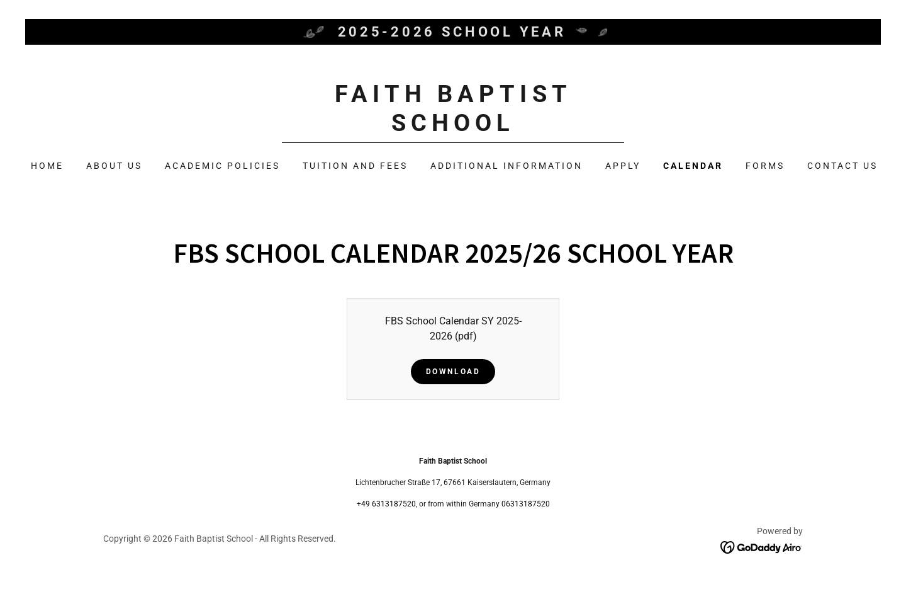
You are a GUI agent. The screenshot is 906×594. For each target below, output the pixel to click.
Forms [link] (765, 166)
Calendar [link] (693, 166)
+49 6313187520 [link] (386, 504)
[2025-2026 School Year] (453, 31)
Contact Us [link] (842, 166)
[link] (453, 128)
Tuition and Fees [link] (355, 166)
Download (453, 371)
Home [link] (47, 166)
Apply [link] (622, 166)
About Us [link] (114, 166)
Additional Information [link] (506, 166)
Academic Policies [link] (222, 166)
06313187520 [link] (525, 504)
